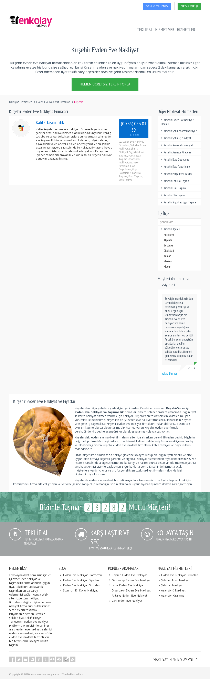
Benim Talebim (157, 6)
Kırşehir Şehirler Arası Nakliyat (178, 131)
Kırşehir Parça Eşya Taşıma (176, 174)
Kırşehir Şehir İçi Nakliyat (175, 138)
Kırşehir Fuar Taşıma (173, 188)
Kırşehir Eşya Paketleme (175, 167)
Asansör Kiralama (171, 595)
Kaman (167, 256)
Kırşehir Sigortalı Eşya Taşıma (178, 202)
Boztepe (168, 245)
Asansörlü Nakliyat (172, 590)
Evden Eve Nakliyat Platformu (82, 575)
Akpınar (168, 240)
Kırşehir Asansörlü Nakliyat (176, 145)
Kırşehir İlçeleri (179, 229)
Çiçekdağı (169, 251)
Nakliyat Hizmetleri (20, 102)
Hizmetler (186, 29)
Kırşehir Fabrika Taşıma (174, 181)
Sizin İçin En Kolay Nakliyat (80, 590)
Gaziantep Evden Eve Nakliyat (129, 580)
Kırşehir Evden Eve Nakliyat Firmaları (177, 122)
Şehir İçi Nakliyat (170, 585)
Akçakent (169, 235)
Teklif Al (145, 29)
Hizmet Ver (165, 29)
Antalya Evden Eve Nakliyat (127, 595)
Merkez (168, 261)
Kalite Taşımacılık (50, 122)
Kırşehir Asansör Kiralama (175, 152)
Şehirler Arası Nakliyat (174, 580)
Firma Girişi (189, 6)
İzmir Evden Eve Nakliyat (126, 585)
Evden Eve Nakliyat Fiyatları (81, 580)
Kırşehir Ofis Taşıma (172, 195)
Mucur (167, 266)
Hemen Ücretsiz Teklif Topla (105, 84)
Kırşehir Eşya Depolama (174, 159)
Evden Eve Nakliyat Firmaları (53, 102)
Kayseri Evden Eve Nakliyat (127, 575)
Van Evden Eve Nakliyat (125, 600)
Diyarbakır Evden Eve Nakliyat (129, 590)
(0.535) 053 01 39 (133, 128)
